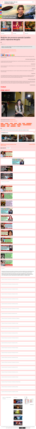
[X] (3, 55)
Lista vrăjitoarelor (4, 20)
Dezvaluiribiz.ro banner (9, 15)
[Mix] (10, 55)
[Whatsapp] (12, 55)
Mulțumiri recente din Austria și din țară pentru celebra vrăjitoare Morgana (8, 145)
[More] (14, 55)
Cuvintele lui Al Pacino (32, 144)
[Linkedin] (6, 55)
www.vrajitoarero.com (12, 119)
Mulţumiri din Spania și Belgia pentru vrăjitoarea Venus (8, 49)
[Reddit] (4, 55)
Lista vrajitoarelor (4, 28)
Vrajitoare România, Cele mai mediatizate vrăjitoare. (10, 2)
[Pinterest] (7, 55)
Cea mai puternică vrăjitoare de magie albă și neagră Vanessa (17, 30)
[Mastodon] (9, 55)
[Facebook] (1, 55)
